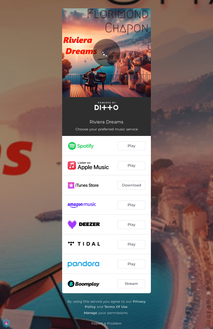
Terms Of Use (116, 307)
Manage (90, 313)
